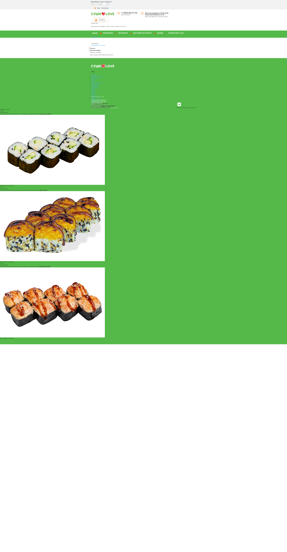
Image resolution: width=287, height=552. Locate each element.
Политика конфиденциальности (99, 99)
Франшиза (94, 95)
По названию (95, 45)
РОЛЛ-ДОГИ (94, 87)
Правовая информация (96, 103)
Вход (98, 8)
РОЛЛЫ (93, 79)
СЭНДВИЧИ (94, 86)
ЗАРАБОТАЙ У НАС (176, 33)
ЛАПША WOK (95, 84)
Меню (93, 94)
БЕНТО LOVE (95, 78)
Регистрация (104, 8)
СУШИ (93, 81)
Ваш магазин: (95, 1)
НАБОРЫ (93, 75)
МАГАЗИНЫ (123, 33)
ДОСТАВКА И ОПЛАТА (142, 33)
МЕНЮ (95, 33)
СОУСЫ (93, 92)
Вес (100, 45)
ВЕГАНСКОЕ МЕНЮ (96, 82)
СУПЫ (93, 89)
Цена (103, 45)
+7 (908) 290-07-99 (129, 13)
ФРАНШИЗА (108, 33)
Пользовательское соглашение (98, 101)
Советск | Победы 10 (105, 1)
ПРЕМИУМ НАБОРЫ (97, 76)
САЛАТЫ (93, 90)
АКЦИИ (160, 33)
